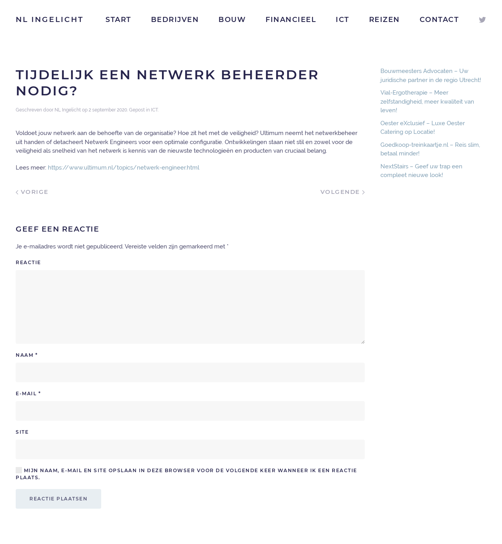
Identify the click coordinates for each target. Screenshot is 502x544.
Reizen (384, 19)
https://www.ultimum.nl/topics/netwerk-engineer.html (123, 167)
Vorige (32, 191)
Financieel (291, 19)
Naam (27, 355)
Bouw (232, 19)
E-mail (28, 393)
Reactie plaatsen (58, 499)
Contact (439, 19)
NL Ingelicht (50, 19)
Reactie (28, 262)
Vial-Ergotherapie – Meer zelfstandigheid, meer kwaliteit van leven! (427, 101)
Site (22, 432)
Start (118, 19)
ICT (342, 19)
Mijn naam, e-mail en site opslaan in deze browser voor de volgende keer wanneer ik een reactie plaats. (186, 473)
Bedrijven (175, 19)
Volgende (342, 191)
